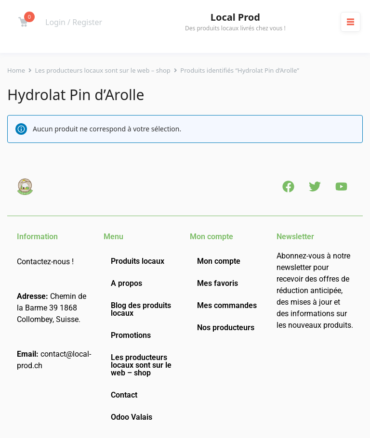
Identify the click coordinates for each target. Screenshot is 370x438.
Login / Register (73, 22)
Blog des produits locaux (141, 309)
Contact (124, 394)
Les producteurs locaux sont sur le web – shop (103, 70)
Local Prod (235, 17)
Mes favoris (217, 283)
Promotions (131, 335)
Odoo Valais (131, 417)
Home (16, 70)
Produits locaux (137, 261)
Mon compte (218, 261)
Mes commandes (227, 305)
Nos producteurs (225, 327)
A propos (126, 283)
